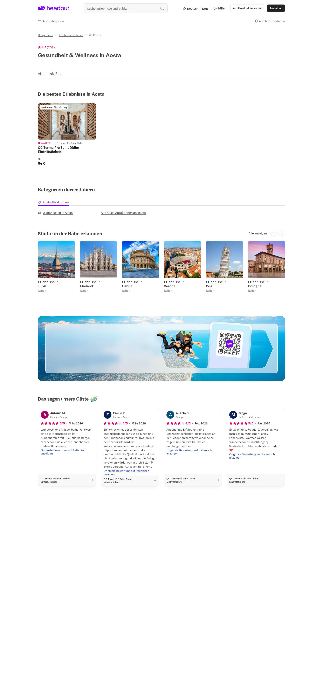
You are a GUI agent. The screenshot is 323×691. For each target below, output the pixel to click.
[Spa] (58, 73)
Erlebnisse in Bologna (258, 284)
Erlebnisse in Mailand (90, 284)
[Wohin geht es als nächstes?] (125, 8)
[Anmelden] (276, 8)
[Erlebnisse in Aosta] (71, 34)
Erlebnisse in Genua (132, 284)
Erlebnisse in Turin (48, 284)
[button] (247, 8)
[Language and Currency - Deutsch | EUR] (195, 8)
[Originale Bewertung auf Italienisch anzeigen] (67, 451)
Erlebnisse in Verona (174, 284)
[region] (161, 73)
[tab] (53, 202)
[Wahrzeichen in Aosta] (55, 213)
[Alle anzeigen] (258, 233)
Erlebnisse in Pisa (216, 284)
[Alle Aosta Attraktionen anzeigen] (123, 213)
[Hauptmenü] (45, 34)
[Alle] (40, 73)
